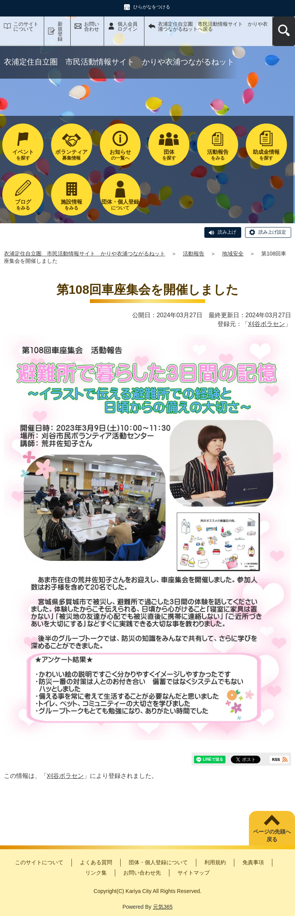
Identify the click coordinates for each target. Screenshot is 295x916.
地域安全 (233, 253)
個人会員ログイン (128, 26)
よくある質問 (96, 862)
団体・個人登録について (158, 862)
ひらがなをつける (151, 7)
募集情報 (71, 155)
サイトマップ (193, 873)
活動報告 (193, 253)
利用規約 (215, 862)
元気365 (162, 907)
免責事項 (253, 862)
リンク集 (96, 873)
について (120, 205)
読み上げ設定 (272, 232)
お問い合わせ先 (142, 873)
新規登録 (60, 31)
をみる (217, 155)
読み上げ (227, 232)
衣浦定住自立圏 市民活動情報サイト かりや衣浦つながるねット (84, 253)
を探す (23, 155)
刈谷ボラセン (266, 324)
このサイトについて (25, 26)
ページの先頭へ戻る (272, 835)
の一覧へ (120, 155)
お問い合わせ (91, 26)
